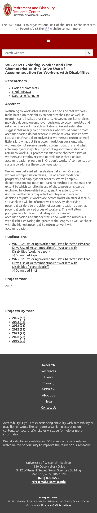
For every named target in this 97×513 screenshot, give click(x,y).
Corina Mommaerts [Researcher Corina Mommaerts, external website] (25, 88)
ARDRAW (48, 389)
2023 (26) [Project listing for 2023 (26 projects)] (18, 325)
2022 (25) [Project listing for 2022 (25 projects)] (18, 329)
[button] (90, 52)
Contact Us (48, 407)
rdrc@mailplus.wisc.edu (49, 481)
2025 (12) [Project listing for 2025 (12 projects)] (18, 318)
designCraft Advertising (58, 505)
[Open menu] (48, 41)
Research (48, 365)
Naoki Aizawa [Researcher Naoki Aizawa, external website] (21, 91)
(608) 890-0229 (48, 478)
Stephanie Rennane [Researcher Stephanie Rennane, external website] (25, 95)
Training (48, 383)
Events (48, 377)
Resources (48, 371)
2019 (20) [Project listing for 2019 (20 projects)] (18, 340)
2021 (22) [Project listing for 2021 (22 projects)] (18, 333)
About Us (48, 395)
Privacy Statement (49, 497)
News (48, 401)
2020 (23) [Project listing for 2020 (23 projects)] (18, 337)
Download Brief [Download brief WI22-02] (24, 270)
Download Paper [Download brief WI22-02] (25, 255)
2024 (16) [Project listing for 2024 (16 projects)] (18, 321)
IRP (47, 28)
